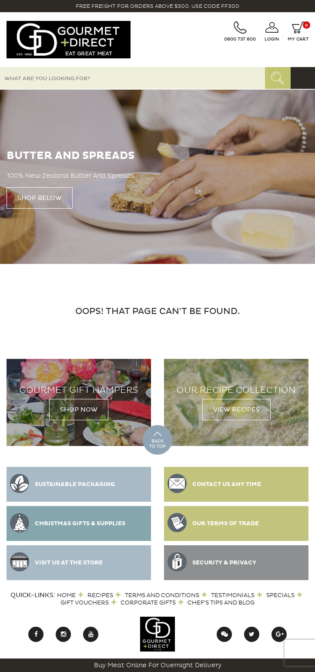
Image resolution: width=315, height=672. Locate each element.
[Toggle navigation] (303, 78)
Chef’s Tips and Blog (221, 602)
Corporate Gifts (148, 602)
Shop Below (39, 198)
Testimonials (233, 595)
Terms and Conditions (162, 595)
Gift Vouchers (84, 602)
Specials (280, 595)
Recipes (100, 595)
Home (66, 595)
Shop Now (78, 409)
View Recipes (236, 409)
